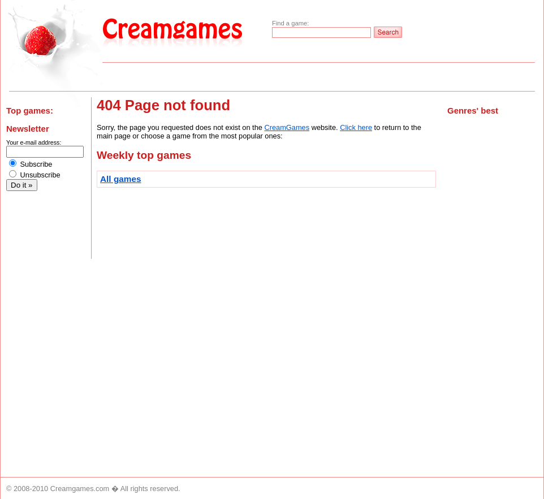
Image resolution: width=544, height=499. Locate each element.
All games (120, 179)
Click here (356, 127)
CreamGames (286, 127)
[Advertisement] (492, 307)
